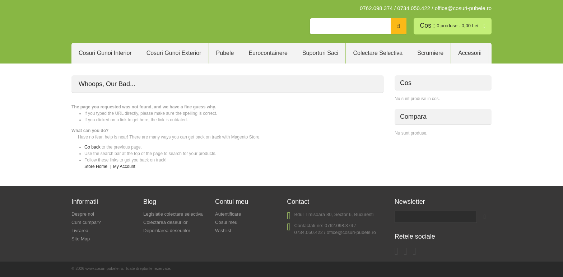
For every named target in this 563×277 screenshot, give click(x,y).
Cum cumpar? (86, 222)
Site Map (80, 238)
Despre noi (82, 214)
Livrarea (79, 230)
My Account (124, 166)
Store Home (95, 166)
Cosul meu (226, 222)
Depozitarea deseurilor (166, 230)
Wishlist (223, 230)
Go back (92, 147)
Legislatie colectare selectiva (173, 214)
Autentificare (228, 214)
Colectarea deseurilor (165, 222)
